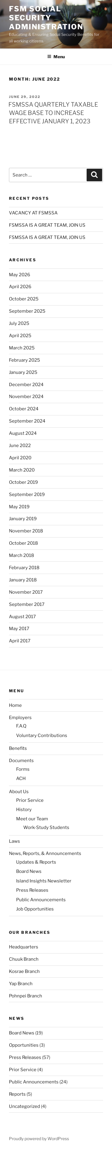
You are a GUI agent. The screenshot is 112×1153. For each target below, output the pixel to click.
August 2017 (22, 616)
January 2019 (23, 518)
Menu (56, 56)
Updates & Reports (36, 862)
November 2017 (26, 592)
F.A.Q (21, 726)
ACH (21, 778)
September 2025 (27, 311)
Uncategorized (24, 1106)
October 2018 (23, 543)
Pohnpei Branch (25, 996)
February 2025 (24, 360)
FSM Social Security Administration (46, 17)
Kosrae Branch (24, 971)
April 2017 (19, 641)
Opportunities (24, 1045)
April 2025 (20, 335)
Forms (23, 769)
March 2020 (22, 470)
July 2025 (19, 323)
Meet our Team (32, 819)
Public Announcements (41, 899)
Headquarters (23, 947)
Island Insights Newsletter (43, 881)
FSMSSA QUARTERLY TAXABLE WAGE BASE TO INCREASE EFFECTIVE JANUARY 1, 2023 (53, 113)
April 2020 (20, 457)
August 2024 (23, 433)
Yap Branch (21, 983)
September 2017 (27, 604)
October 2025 (24, 299)
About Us (19, 791)
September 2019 (27, 494)
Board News (29, 871)
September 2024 (27, 421)
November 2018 (26, 531)
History (24, 809)
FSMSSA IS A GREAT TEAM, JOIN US (47, 225)
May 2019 (19, 506)
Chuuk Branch (24, 959)
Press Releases (32, 890)
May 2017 (19, 628)
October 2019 (23, 482)
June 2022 (20, 445)
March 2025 (22, 348)
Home (15, 705)
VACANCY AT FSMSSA (33, 213)
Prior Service (30, 800)
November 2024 (26, 396)
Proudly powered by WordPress (39, 1138)
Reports (17, 1094)
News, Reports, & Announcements (45, 853)
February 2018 (24, 567)
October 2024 (24, 409)
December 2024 (26, 384)
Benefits (18, 748)
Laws (14, 841)
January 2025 (23, 372)
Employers (20, 717)
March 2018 (21, 555)
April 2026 (20, 286)
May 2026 (19, 274)
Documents (21, 760)
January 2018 (23, 580)
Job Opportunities (35, 909)
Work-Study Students (46, 827)
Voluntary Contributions (41, 735)
